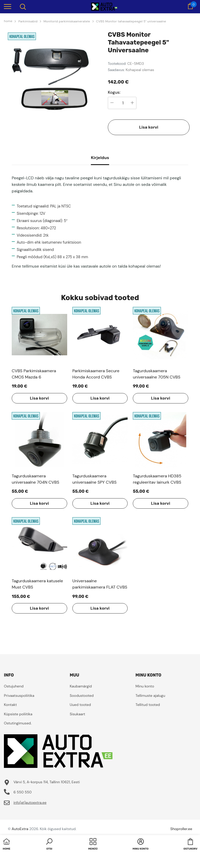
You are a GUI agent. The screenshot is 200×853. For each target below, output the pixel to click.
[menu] (7, 6)
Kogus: (114, 92)
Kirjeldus (100, 157)
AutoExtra (20, 828)
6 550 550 (23, 792)
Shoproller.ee (181, 828)
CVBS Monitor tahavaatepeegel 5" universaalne (131, 21)
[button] (49, 845)
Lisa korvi (148, 127)
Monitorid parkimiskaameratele (66, 21)
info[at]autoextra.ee (30, 802)
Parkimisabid (28, 21)
